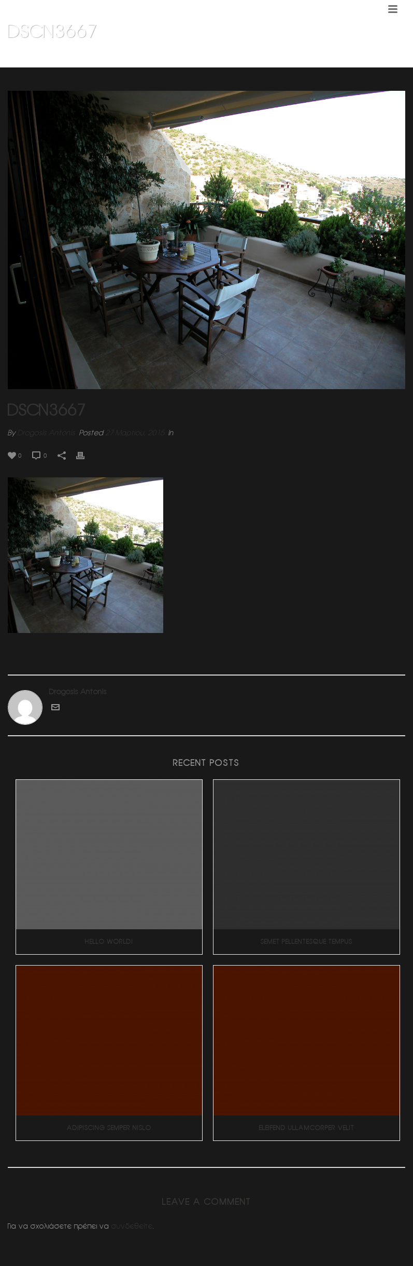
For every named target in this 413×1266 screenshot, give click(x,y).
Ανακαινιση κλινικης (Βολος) (315, 57)
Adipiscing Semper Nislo (109, 1128)
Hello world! (109, 941)
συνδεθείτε (132, 1226)
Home (256, 57)
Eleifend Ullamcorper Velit (306, 1128)
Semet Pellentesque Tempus (306, 941)
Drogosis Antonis (46, 432)
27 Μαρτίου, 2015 (134, 432)
